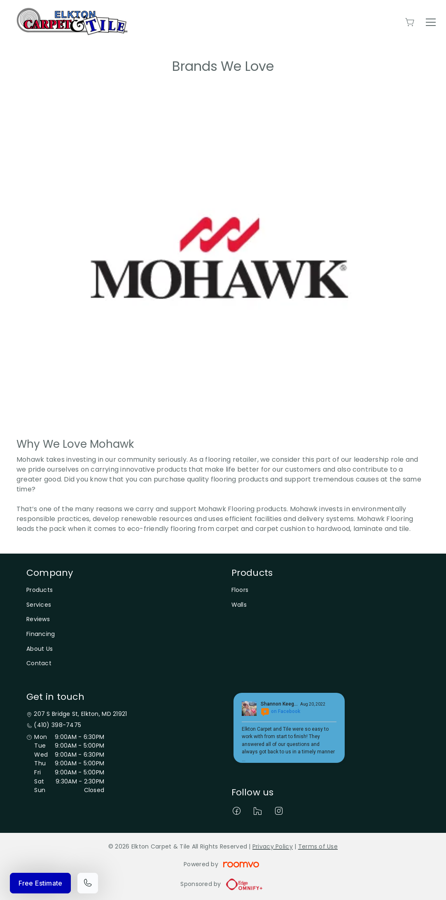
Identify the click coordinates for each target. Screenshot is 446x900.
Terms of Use (318, 846)
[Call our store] (87, 883)
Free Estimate (40, 883)
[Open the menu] (430, 22)
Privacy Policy (272, 846)
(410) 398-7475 (57, 725)
